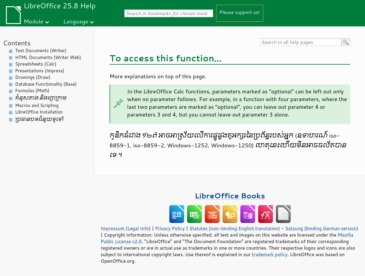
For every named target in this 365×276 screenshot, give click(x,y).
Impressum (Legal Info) (126, 228)
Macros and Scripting (37, 105)
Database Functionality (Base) (46, 84)
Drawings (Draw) (32, 77)
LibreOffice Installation (38, 112)
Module (33, 21)
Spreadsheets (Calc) (35, 64)
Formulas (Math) (32, 90)
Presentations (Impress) (39, 71)
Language (75, 21)
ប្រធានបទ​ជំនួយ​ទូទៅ (39, 119)
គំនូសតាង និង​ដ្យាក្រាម (41, 98)
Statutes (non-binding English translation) (234, 228)
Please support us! (239, 12)
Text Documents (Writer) (41, 50)
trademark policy (269, 254)
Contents (16, 42)
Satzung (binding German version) (321, 228)
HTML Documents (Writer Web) (48, 57)
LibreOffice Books (230, 195)
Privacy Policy (170, 228)
